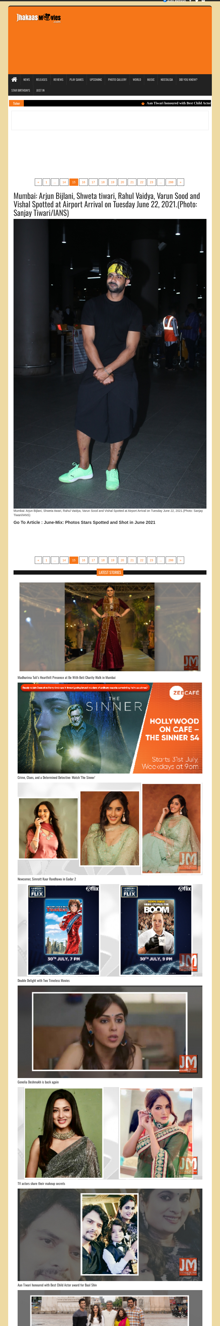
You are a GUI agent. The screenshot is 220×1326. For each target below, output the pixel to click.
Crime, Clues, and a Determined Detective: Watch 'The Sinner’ (56, 777)
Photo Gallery (117, 79)
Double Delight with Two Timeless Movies (44, 980)
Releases (41, 79)
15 (73, 182)
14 (64, 182)
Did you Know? (188, 79)
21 (132, 182)
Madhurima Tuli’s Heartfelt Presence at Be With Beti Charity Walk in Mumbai (67, 677)
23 (152, 182)
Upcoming (96, 79)
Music (150, 79)
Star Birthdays (20, 90)
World (137, 79)
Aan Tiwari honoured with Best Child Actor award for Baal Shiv (57, 1285)
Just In (40, 90)
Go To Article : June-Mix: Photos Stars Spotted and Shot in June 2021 (84, 522)
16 (83, 182)
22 (142, 182)
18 (103, 182)
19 (113, 182)
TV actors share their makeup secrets (41, 1183)
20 (122, 182)
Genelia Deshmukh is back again (38, 1082)
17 (93, 182)
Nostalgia (167, 79)
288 (171, 182)
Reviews (58, 79)
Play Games (77, 79)
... (54, 182)
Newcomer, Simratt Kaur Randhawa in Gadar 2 (47, 879)
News (26, 79)
